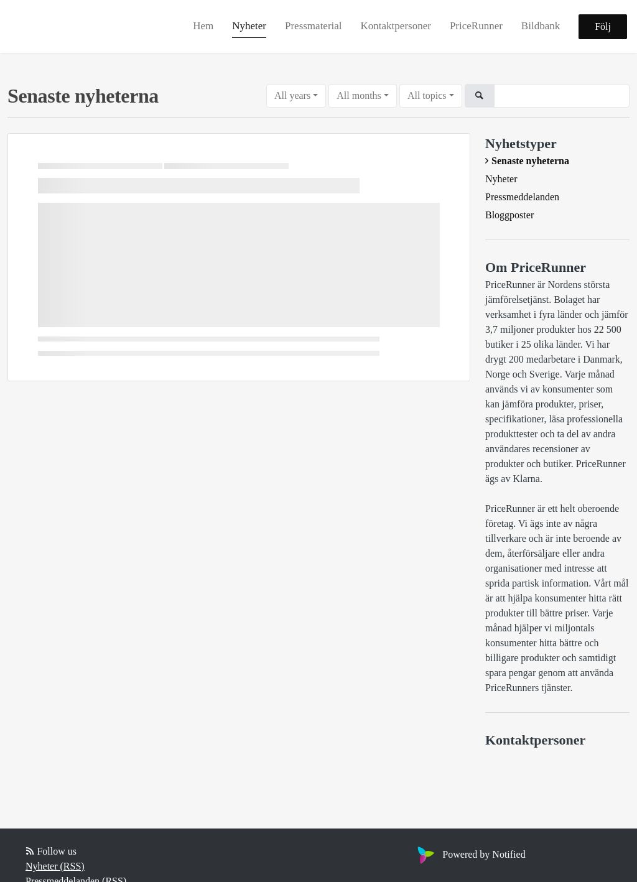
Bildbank (540, 26)
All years (292, 95)
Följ (603, 26)
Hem (203, 26)
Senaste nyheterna (530, 161)
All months (359, 95)
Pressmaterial (313, 26)
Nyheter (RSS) (55, 866)
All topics (427, 95)
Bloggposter (509, 215)
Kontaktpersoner (396, 26)
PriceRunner (476, 26)
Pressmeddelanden (522, 197)
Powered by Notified (469, 854)
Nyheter (249, 26)
